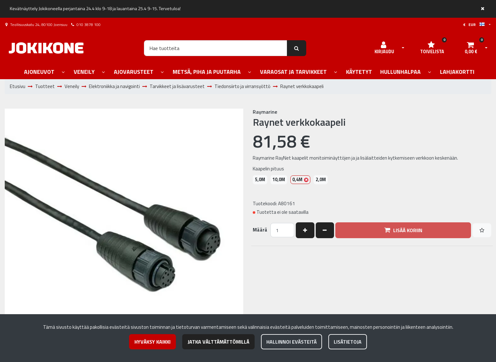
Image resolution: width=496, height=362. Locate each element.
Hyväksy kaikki (152, 342)
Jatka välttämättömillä (218, 342)
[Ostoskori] (471, 48)
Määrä (260, 229)
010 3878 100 (89, 25)
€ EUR (474, 25)
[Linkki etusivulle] (46, 48)
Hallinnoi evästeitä (291, 342)
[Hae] (215, 48)
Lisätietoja (348, 342)
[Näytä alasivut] (63, 72)
